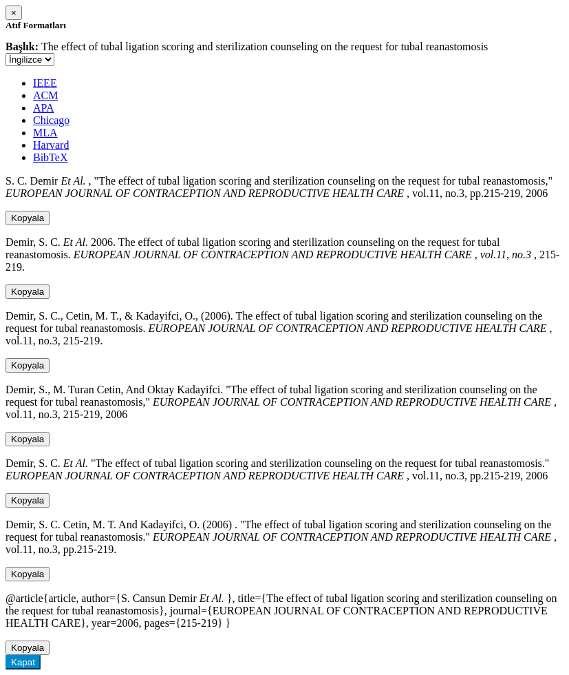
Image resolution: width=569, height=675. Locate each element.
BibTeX (50, 157)
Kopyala (27, 218)
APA (43, 108)
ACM (45, 95)
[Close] (14, 13)
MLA (45, 132)
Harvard (51, 145)
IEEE (45, 83)
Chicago (51, 120)
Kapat (23, 662)
